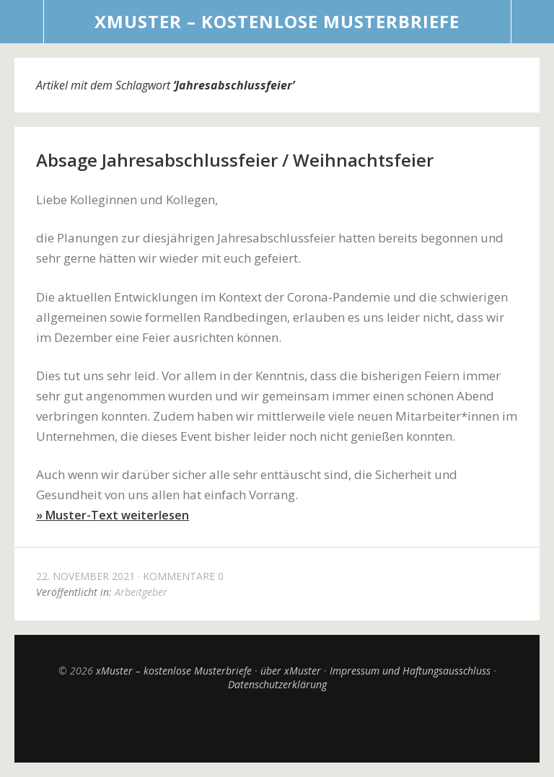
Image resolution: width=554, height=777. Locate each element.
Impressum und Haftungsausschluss (410, 670)
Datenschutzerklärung (277, 684)
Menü (22, 21)
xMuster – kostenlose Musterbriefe (277, 21)
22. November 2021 (85, 576)
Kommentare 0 (183, 576)
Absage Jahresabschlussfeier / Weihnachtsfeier (235, 160)
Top (277, 726)
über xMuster (290, 670)
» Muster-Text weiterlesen (112, 515)
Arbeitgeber (141, 592)
